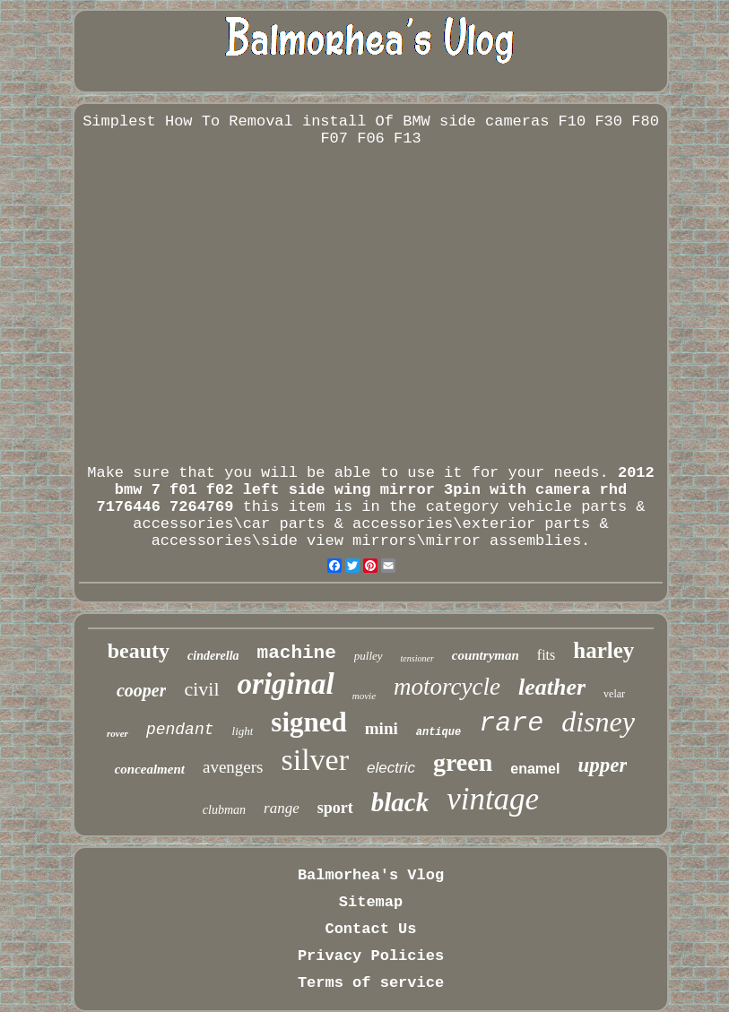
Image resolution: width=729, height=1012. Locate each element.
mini (381, 728)
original (286, 684)
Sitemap (371, 902)
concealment (150, 769)
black (400, 802)
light (243, 731)
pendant (180, 730)
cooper (142, 690)
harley (603, 650)
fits (546, 654)
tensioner (417, 658)
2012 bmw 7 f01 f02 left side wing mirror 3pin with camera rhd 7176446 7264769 (375, 489)
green (462, 762)
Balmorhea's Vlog (371, 875)
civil (201, 689)
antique (438, 732)
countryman (485, 655)
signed (308, 722)
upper (602, 765)
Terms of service (371, 982)
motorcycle (447, 686)
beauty (138, 650)
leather (552, 687)
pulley (368, 655)
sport (335, 808)
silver (315, 759)
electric (391, 767)
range (281, 808)
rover (117, 733)
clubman (224, 810)
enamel (535, 768)
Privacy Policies (371, 955)
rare (511, 723)
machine (296, 653)
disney (598, 721)
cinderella (213, 655)
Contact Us (370, 929)
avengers (233, 766)
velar (614, 694)
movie (364, 695)
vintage (493, 799)
